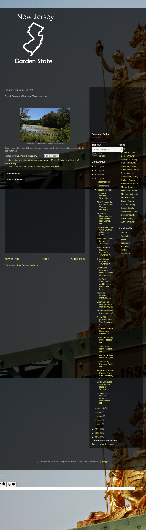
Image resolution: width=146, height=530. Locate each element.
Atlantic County (128, 152)
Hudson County (128, 180)
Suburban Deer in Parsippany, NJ (105, 312)
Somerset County (129, 211)
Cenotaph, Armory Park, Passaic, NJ (105, 340)
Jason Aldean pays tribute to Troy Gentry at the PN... (104, 321)
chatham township (29, 160)
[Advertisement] (60, 76)
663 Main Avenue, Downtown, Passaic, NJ (105, 331)
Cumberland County (130, 170)
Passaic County (128, 204)
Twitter (124, 250)
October (101, 186)
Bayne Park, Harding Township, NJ (104, 195)
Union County (127, 218)
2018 (97, 174)
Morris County (57, 160)
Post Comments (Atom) (27, 265)
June (100, 416)
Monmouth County (129, 194)
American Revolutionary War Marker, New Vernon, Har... (104, 218)
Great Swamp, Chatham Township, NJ (104, 261)
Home (45, 258)
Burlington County (129, 159)
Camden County (128, 163)
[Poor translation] (11, 484)
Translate (99, 156)
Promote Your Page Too (101, 142)
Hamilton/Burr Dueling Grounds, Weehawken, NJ (104, 398)
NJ (78, 160)
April (99, 424)
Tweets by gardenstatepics (104, 444)
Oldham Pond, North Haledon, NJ (105, 348)
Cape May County (129, 166)
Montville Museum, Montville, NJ (104, 295)
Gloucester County (129, 176)
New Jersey (70, 160)
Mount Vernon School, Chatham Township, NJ (104, 251)
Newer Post (12, 258)
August (100, 408)
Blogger (105, 461)
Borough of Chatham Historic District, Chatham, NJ (105, 271)
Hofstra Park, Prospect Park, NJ (105, 364)
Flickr (123, 239)
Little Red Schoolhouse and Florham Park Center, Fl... (104, 284)
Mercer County (127, 187)
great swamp (44, 160)
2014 (97, 437)
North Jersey (10, 163)
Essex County (127, 173)
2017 (97, 178)
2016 (97, 429)
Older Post (78, 258)
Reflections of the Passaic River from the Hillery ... (105, 374)
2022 (97, 166)
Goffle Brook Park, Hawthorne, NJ (105, 356)
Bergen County (128, 156)
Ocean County (127, 201)
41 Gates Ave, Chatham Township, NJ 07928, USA (36, 166)
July (99, 412)
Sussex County (128, 215)
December (102, 182)
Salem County (127, 208)
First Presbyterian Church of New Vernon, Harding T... (105, 206)
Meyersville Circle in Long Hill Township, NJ (105, 241)
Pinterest (125, 246)
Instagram (125, 243)
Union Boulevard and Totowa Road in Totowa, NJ (104, 385)
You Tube (125, 236)
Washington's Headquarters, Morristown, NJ (105, 304)
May (99, 420)
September (102, 190)
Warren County (128, 222)
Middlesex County (129, 190)
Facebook (125, 253)
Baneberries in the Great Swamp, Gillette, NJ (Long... (105, 231)
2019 (97, 170)
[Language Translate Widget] (107, 149)
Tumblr (124, 232)
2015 (97, 433)
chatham (16, 160)
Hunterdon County (129, 183)
